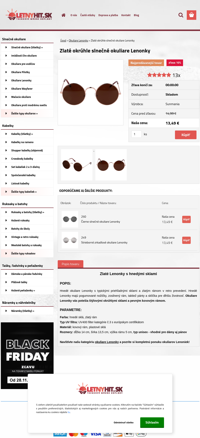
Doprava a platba (108, 15)
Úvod (63, 40)
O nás (74, 15)
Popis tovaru (70, 263)
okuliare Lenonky (107, 342)
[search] (181, 15)
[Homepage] (61, 15)
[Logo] (29, 15)
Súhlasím (152, 422)
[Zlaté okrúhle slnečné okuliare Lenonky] (90, 61)
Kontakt (126, 15)
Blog (136, 15)
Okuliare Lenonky (78, 40)
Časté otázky (87, 15)
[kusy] (136, 134)
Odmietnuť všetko (124, 422)
